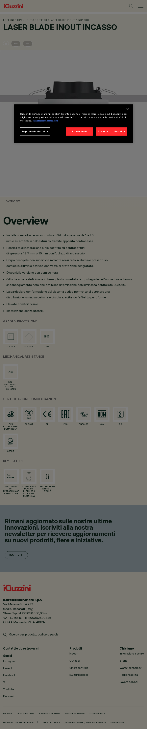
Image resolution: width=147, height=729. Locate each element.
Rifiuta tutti (79, 131)
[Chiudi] (127, 109)
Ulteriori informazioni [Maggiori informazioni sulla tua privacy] (45, 120)
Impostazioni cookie (35, 131)
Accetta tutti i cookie (111, 131)
